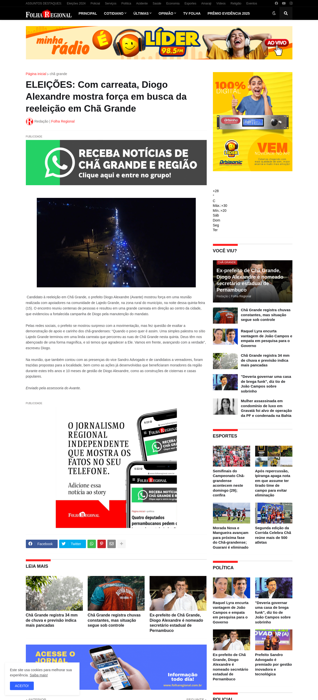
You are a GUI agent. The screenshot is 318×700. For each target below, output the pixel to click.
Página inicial (36, 74)
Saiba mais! (39, 675)
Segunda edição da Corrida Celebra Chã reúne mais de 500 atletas (273, 535)
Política (126, 3)
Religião (236, 3)
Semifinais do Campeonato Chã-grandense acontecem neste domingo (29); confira (229, 483)
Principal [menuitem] (88, 13)
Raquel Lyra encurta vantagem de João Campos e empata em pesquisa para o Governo (266, 338)
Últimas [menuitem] (141, 13)
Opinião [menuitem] (166, 13)
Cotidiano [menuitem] (114, 13)
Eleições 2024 (76, 3)
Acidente (142, 3)
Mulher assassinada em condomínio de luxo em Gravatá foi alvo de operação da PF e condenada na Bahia (266, 408)
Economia (172, 3)
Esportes (190, 3)
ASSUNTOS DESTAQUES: (44, 3)
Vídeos (221, 3)
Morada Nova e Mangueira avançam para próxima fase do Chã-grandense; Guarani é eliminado (230, 537)
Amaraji (206, 3)
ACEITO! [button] (22, 686)
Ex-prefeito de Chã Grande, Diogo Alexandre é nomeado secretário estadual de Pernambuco (176, 623)
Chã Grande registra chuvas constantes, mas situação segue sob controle (114, 620)
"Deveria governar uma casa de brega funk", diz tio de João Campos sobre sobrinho (266, 383)
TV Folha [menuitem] (191, 13)
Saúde (157, 3)
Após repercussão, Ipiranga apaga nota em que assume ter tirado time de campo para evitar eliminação (272, 483)
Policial (95, 3)
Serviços (111, 3)
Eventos (251, 3)
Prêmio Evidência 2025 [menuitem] (228, 13)
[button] (274, 13)
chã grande (58, 74)
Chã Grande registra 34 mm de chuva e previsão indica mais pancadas (52, 620)
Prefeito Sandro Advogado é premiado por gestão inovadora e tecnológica (273, 664)
